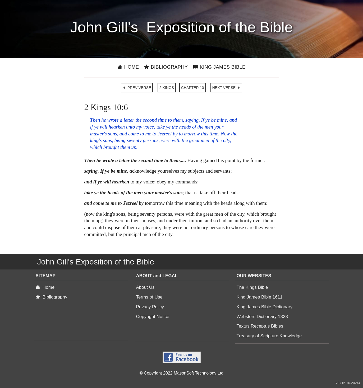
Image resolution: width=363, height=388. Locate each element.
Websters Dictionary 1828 (262, 316)
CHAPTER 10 (192, 88)
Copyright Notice (152, 316)
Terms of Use (149, 297)
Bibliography (166, 67)
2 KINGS (166, 88)
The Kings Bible (252, 287)
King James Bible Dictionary (265, 306)
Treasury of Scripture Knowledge (269, 335)
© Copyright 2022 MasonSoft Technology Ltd (181, 373)
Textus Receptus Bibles (260, 326)
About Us (145, 287)
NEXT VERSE (226, 88)
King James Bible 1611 (260, 297)
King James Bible (219, 67)
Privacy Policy (150, 306)
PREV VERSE (137, 88)
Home (128, 67)
